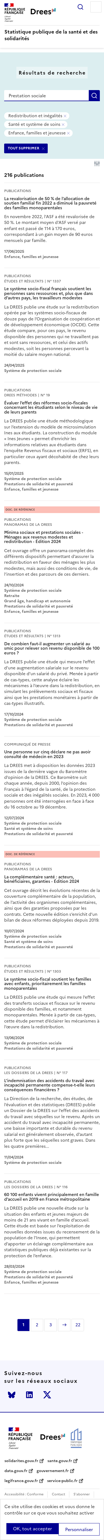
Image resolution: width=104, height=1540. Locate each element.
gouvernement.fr (53, 1471)
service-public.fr (62, 1481)
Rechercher (80, 6)
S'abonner (81, 1494)
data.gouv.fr (15, 1471)
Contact (58, 1494)
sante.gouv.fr (59, 1461)
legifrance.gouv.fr (21, 1481)
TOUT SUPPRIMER (23, 148)
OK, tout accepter (32, 1528)
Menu (96, 6)
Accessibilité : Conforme (24, 1494)
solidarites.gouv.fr (21, 1461)
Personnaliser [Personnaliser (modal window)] (79, 1529)
